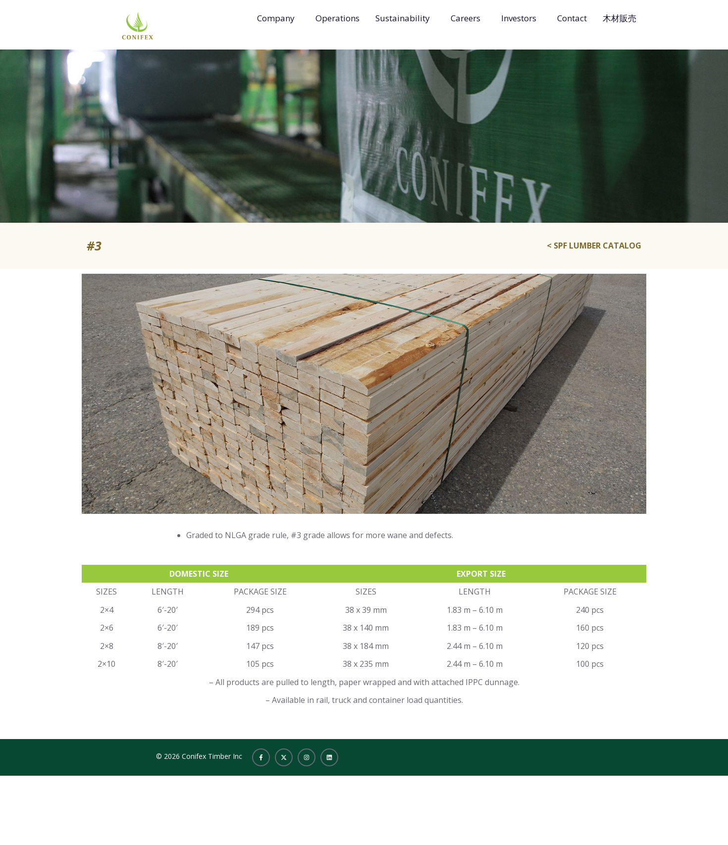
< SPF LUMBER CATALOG (594, 245)
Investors (518, 18)
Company (276, 18)
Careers (465, 18)
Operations (337, 18)
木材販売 (619, 18)
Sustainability (402, 18)
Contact (572, 18)
